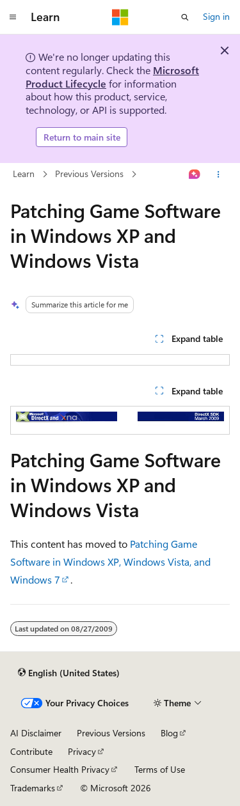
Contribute (31, 751)
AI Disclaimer (35, 733)
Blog (169, 733)
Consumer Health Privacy (59, 769)
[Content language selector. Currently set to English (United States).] (68, 672)
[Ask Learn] (194, 174)
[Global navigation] (13, 17)
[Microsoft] (120, 17)
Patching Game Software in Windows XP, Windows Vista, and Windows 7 (110, 561)
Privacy (82, 751)
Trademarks (32, 788)
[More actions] (218, 174)
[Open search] (185, 17)
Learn (24, 174)
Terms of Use (159, 769)
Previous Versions (89, 174)
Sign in (216, 16)
